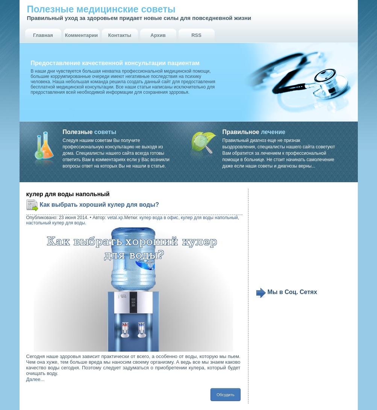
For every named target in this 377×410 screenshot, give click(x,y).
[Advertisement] (302, 238)
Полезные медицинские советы (101, 9)
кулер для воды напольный (209, 217)
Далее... (35, 379)
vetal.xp (115, 217)
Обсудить (225, 394)
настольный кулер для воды (55, 223)
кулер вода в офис (158, 217)
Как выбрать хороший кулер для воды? (99, 204)
